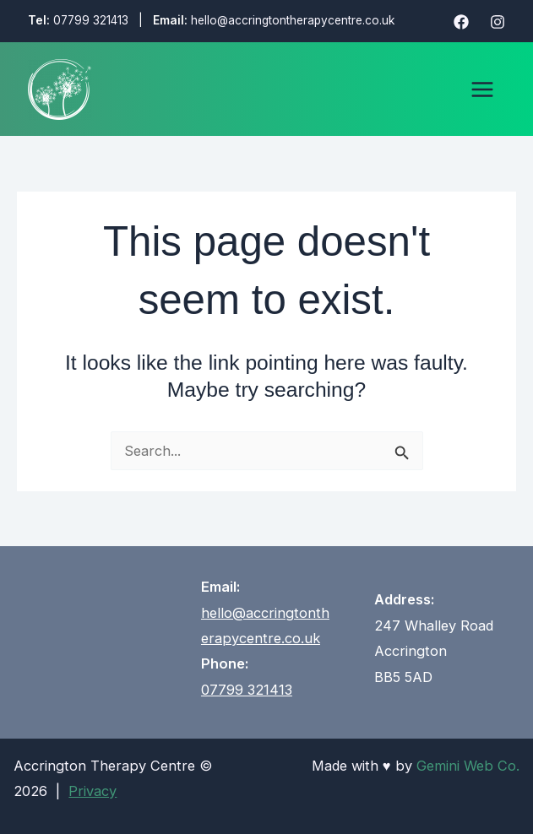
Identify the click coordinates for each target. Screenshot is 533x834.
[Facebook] (461, 22)
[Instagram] (497, 22)
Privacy (92, 791)
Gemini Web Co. (467, 765)
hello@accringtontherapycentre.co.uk (292, 20)
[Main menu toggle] (483, 89)
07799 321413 (90, 20)
